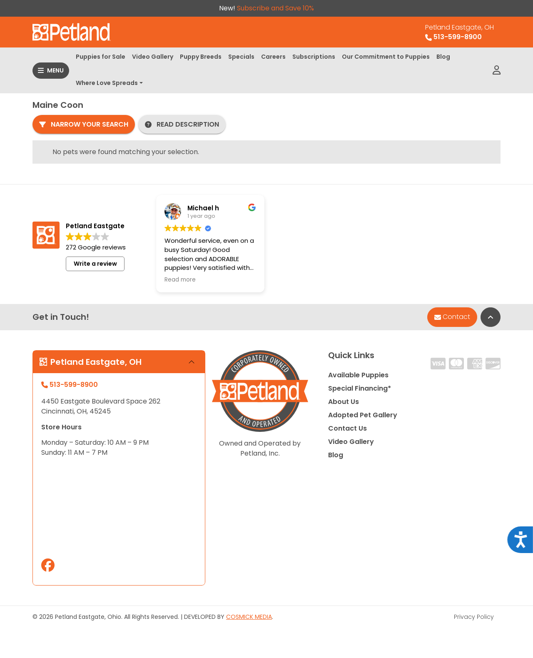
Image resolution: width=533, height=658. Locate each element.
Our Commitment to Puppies (386, 56)
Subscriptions (313, 56)
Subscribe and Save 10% (275, 8)
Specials (241, 56)
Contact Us (347, 428)
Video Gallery (152, 56)
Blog (443, 56)
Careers (273, 56)
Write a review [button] (95, 263)
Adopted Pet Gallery (362, 415)
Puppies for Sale (100, 56)
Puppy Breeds (201, 56)
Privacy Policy (474, 617)
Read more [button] (180, 280)
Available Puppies (358, 375)
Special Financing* (359, 388)
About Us (343, 401)
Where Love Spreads (107, 83)
